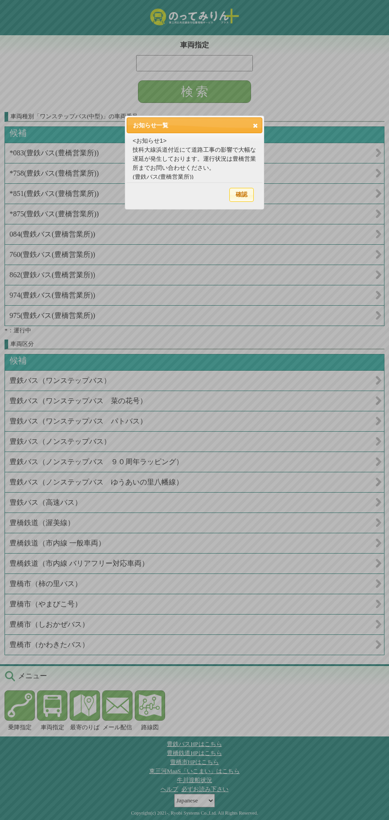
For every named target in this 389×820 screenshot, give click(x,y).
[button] (255, 125)
